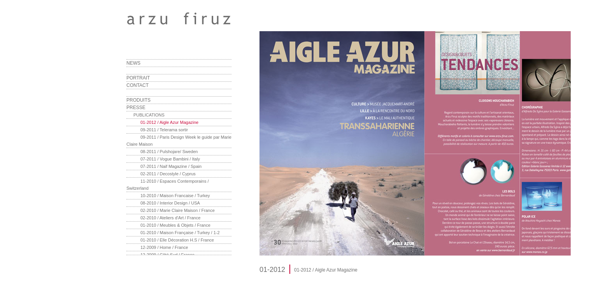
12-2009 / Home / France (164, 247)
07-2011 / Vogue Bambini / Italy (170, 159)
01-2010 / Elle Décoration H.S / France (177, 240)
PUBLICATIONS (149, 115)
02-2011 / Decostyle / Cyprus (168, 173)
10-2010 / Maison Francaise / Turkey (175, 195)
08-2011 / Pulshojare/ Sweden (169, 151)
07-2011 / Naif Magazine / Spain (171, 166)
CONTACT (137, 85)
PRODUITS (138, 100)
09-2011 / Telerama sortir (164, 129)
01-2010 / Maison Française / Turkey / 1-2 (180, 232)
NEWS (133, 63)
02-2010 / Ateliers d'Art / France (170, 217)
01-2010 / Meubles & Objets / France (175, 225)
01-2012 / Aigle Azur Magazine (169, 122)
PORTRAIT (138, 78)
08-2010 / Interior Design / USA (170, 203)
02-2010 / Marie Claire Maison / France (177, 210)
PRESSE (135, 107)
